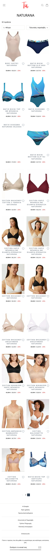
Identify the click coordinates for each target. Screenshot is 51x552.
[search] (42, 5)
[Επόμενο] (28, 495)
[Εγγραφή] (39, 547)
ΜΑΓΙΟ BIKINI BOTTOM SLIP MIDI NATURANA (37, 65)
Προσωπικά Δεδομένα (25, 513)
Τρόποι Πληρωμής (25, 523)
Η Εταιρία (25, 506)
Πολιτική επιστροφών (25, 526)
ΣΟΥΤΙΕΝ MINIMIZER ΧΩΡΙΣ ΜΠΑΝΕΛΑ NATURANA (12, 387)
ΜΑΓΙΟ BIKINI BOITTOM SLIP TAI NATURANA (36, 157)
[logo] (25, 5)
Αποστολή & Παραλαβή (25, 520)
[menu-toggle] (4, 5)
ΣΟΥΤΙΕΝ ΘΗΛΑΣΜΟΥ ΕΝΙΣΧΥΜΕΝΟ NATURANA (12, 342)
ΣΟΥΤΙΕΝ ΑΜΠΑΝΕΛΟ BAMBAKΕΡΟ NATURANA (12, 433)
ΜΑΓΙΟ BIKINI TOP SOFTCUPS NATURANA (36, 479)
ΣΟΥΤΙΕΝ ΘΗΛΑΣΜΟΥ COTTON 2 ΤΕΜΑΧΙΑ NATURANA (12, 202)
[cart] (47, 5)
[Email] (22, 547)
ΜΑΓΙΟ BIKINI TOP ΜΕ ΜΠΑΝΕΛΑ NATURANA (12, 111)
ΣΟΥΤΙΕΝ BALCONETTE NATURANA (36, 433)
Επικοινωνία (25, 533)
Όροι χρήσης (25, 510)
